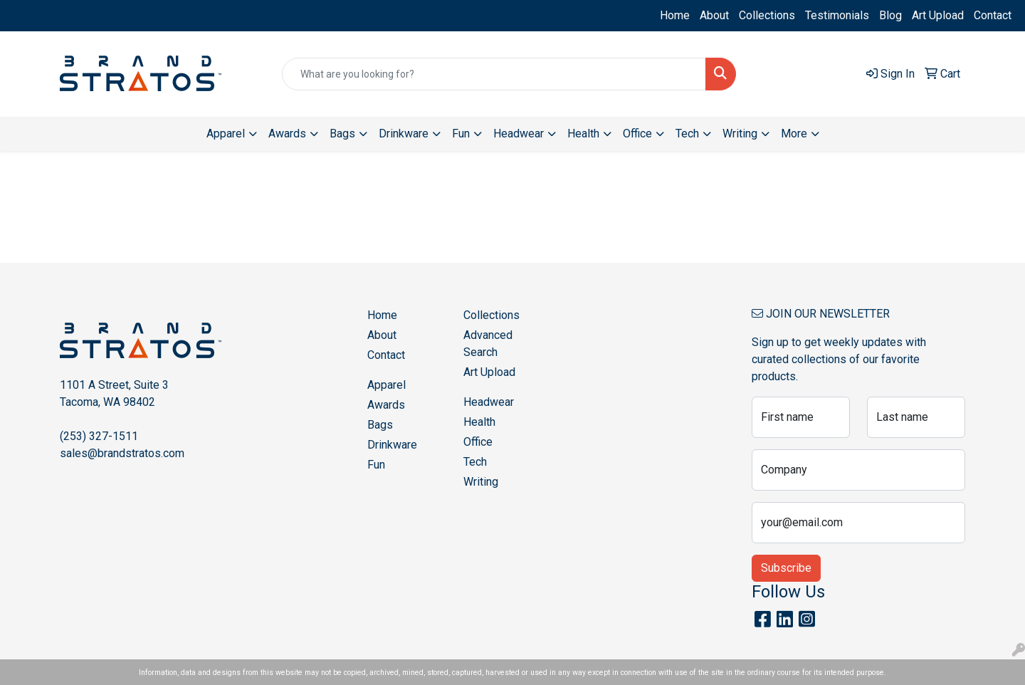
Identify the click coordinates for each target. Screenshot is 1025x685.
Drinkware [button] (404, 133)
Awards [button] (287, 133)
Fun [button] (461, 133)
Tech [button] (687, 133)
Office (478, 442)
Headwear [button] (518, 133)
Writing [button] (739, 133)
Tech (475, 462)
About (714, 15)
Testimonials (837, 15)
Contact (992, 15)
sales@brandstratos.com (122, 453)
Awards (386, 405)
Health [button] (583, 133)
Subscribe (786, 568)
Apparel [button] (225, 133)
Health (479, 422)
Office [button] (637, 133)
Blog (890, 15)
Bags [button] (342, 133)
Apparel (386, 385)
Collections (767, 15)
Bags (380, 425)
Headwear (488, 402)
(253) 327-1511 (99, 436)
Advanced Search (487, 343)
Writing (480, 481)
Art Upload (938, 15)
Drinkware (392, 444)
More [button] (794, 133)
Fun (376, 464)
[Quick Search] (494, 74)
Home (675, 15)
